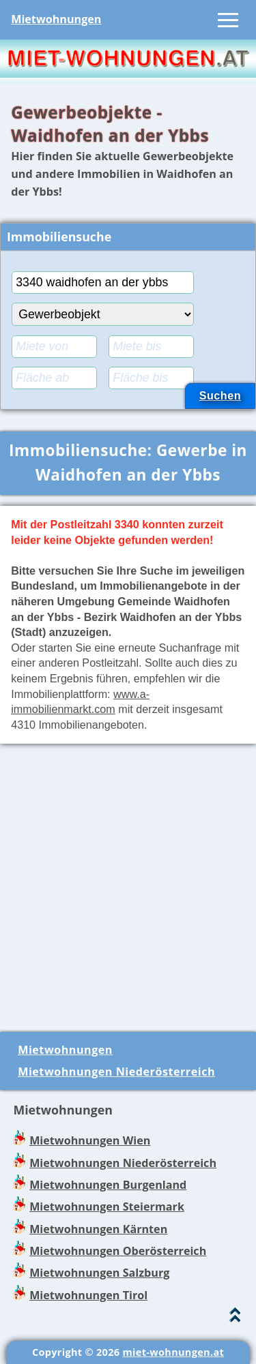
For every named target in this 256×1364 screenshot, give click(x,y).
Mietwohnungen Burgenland (107, 1184)
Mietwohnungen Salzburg (99, 1272)
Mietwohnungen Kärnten (98, 1229)
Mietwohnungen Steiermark (106, 1206)
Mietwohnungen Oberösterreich (117, 1250)
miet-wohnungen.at (173, 1352)
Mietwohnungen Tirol (88, 1295)
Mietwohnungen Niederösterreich (116, 1071)
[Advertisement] (128, 882)
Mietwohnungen (56, 19)
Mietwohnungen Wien (89, 1140)
